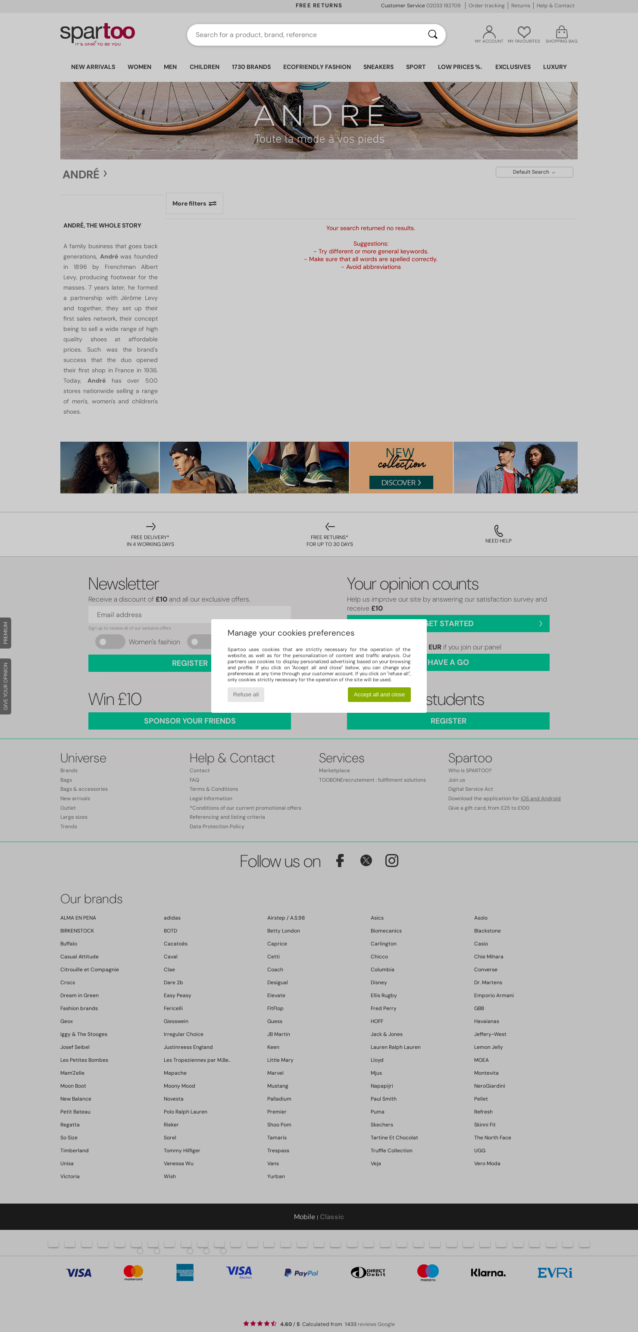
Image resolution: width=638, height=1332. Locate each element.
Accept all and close (379, 694)
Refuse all (246, 694)
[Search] (432, 35)
